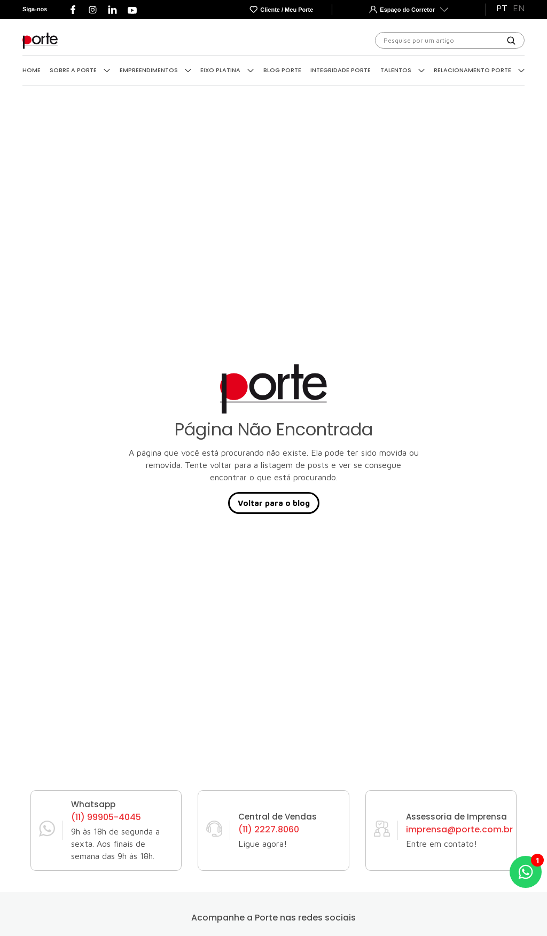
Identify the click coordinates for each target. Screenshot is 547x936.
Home (31, 70)
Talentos (402, 70)
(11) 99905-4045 (106, 817)
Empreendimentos (155, 70)
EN (519, 8)
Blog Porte (282, 70)
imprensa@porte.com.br (459, 830)
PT (501, 8)
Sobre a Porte (80, 70)
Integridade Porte (340, 70)
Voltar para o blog (274, 503)
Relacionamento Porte (479, 70)
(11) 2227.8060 (268, 830)
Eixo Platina (227, 70)
